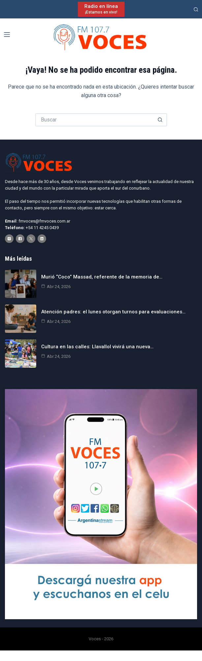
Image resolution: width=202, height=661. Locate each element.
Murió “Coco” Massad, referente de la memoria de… (101, 277)
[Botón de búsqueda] (160, 119)
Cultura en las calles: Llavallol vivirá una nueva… (97, 347)
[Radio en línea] (101, 9)
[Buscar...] (94, 119)
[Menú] (7, 35)
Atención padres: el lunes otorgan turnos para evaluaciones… (113, 312)
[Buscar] (196, 9)
